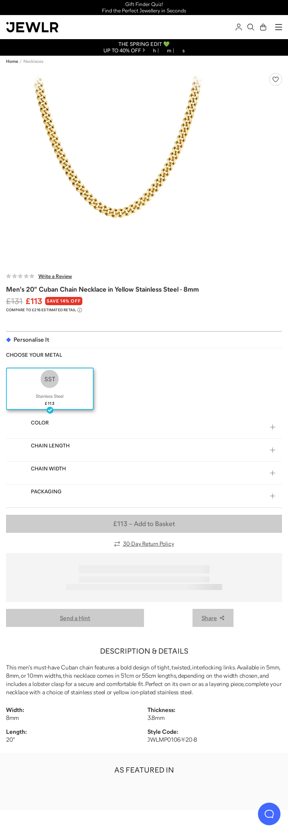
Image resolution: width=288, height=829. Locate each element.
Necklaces (33, 61)
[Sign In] (239, 27)
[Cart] (263, 27)
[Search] (250, 27)
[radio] (50, 389)
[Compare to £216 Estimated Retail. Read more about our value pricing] (44, 310)
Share (213, 618)
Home (12, 61)
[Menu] (278, 27)
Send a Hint (75, 618)
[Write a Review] (39, 276)
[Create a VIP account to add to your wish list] (275, 79)
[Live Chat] (269, 814)
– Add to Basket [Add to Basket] (144, 524)
